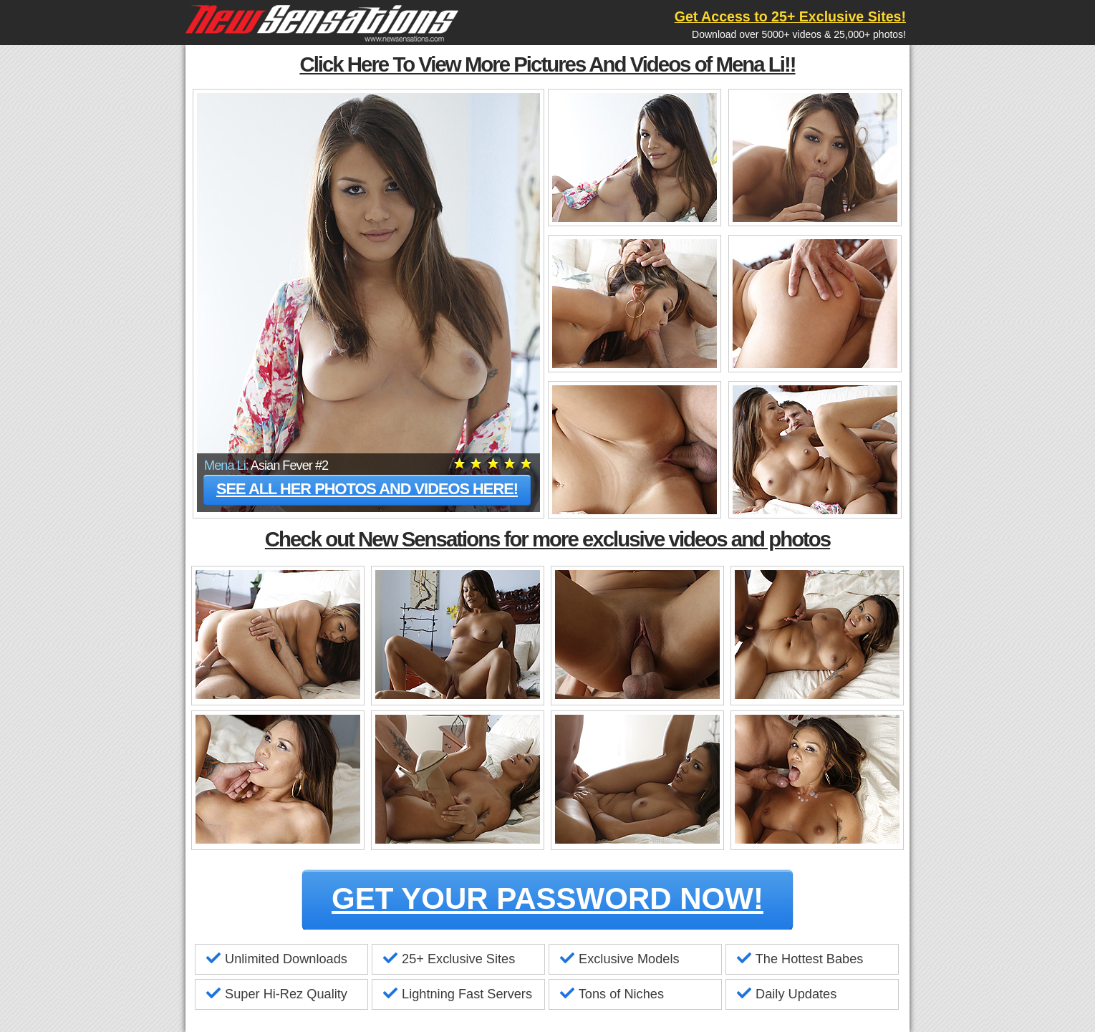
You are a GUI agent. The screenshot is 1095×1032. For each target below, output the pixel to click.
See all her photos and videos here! (367, 489)
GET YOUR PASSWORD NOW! (547, 898)
